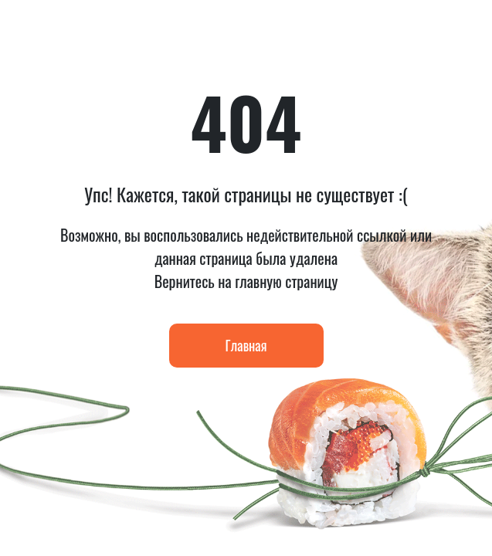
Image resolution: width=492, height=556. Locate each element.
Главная (246, 345)
